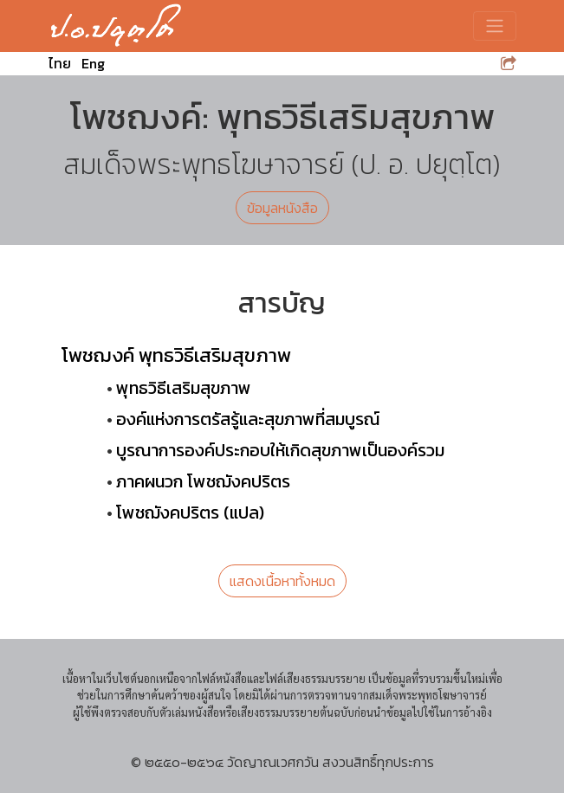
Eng (93, 63)
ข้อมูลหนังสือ (282, 207)
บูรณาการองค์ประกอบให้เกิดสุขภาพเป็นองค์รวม (280, 450)
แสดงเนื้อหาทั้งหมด (282, 581)
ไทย (60, 63)
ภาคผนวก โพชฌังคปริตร (203, 481)
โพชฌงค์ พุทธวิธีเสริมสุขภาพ (176, 355)
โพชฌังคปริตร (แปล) (190, 512)
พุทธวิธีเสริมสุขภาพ (183, 388)
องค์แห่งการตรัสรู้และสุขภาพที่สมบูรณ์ (247, 419)
